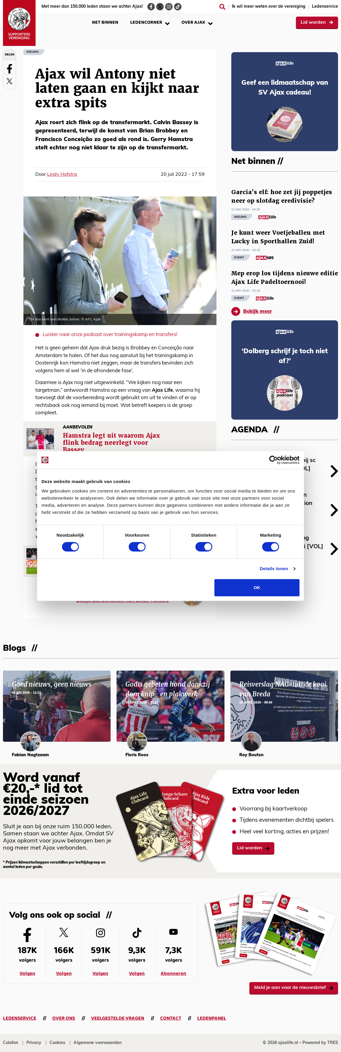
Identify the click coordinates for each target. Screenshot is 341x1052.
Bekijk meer (251, 311)
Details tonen (274, 568)
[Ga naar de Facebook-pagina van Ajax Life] (151, 6)
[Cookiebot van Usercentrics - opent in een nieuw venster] (273, 459)
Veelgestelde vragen (117, 1018)
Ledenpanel (211, 1018)
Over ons (63, 1018)
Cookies (57, 1043)
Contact (170, 1018)
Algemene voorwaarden (98, 1043)
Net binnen (105, 22)
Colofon (10, 1043)
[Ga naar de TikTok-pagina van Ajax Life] (177, 6)
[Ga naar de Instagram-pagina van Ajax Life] (169, 6)
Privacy (33, 1043)
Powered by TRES (320, 1043)
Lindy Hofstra (62, 174)
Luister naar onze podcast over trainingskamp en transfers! (110, 334)
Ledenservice (325, 6)
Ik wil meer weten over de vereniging (268, 6)
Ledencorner (150, 22)
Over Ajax (197, 22)
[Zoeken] (222, 7)
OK (257, 587)
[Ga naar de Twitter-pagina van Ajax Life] (160, 6)
